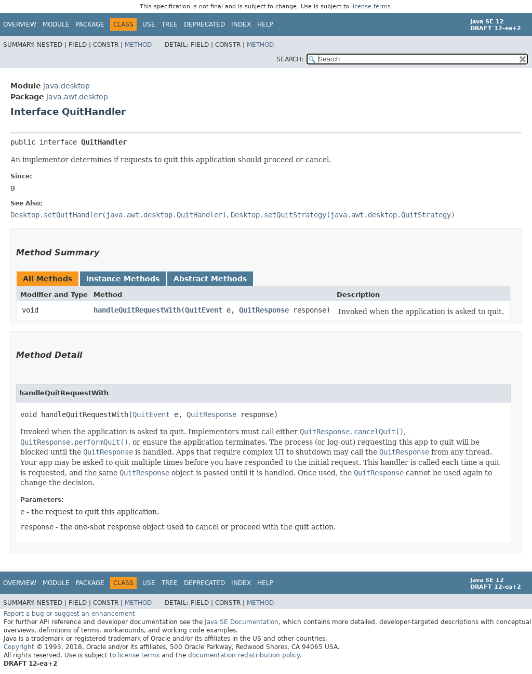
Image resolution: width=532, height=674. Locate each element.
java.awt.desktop (77, 97)
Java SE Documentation (241, 622)
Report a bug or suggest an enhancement (69, 613)
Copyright (19, 647)
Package (90, 24)
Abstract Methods (210, 279)
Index (241, 24)
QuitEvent (203, 310)
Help (265, 24)
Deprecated (204, 24)
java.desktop (66, 86)
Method (138, 44)
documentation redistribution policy (243, 655)
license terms (371, 6)
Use (148, 24)
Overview (19, 24)
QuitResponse (264, 310)
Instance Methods (122, 279)
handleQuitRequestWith (137, 310)
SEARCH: (289, 59)
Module (56, 24)
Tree (170, 24)
